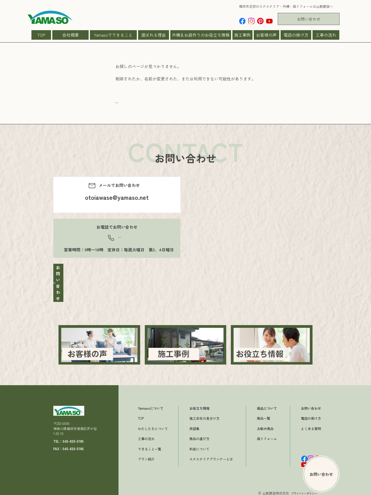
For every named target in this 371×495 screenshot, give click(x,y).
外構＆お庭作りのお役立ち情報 (201, 35)
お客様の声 (266, 35)
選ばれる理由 (153, 35)
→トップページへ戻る (136, 105)
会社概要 (70, 35)
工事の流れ (326, 35)
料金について (199, 446)
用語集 (194, 425)
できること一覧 (149, 446)
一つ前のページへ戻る (136, 112)
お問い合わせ (308, 19)
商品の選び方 (199, 435)
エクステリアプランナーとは (211, 456)
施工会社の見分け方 (204, 415)
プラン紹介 (146, 456)
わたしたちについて (153, 425)
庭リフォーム (267, 435)
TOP (41, 35)
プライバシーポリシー (300, 490)
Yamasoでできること (113, 35)
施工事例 (242, 35)
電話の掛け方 (296, 35)
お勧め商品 (265, 425)
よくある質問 (311, 425)
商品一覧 (263, 415)
